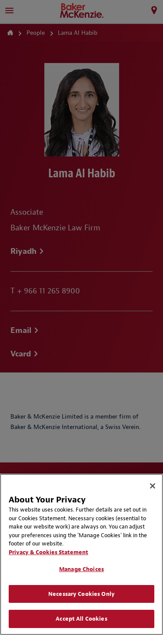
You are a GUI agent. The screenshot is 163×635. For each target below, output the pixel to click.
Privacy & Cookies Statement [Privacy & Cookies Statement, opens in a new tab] (48, 552)
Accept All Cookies (81, 618)
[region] (81, 554)
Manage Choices (81, 569)
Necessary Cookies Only (81, 594)
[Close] (152, 485)
